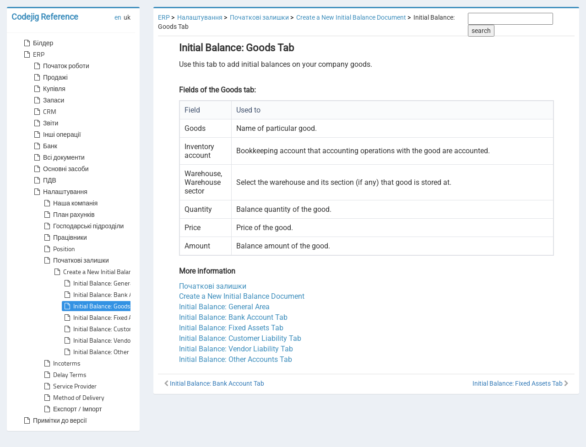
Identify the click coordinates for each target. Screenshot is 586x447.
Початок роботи (60, 66)
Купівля (48, 89)
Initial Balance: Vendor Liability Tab (113, 340)
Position (58, 249)
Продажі (50, 77)
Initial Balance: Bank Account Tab (111, 295)
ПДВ (44, 180)
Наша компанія (70, 203)
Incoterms (61, 363)
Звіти (45, 123)
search (481, 30)
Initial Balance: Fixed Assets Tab (110, 317)
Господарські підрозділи (83, 226)
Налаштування (59, 192)
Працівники (64, 237)
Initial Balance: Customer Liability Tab (117, 329)
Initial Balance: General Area (105, 283)
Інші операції (56, 134)
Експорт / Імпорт (72, 409)
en (117, 17)
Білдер (37, 43)
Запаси (48, 100)
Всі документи (58, 157)
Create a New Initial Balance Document (110, 272)
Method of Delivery (73, 398)
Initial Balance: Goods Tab (101, 306)
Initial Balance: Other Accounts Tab (114, 352)
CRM (44, 112)
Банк (44, 146)
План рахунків (68, 215)
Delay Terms (64, 375)
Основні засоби (60, 169)
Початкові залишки (75, 260)
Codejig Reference (44, 17)
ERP (33, 54)
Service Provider (69, 386)
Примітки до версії (54, 420)
